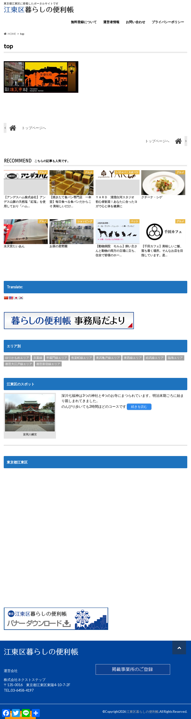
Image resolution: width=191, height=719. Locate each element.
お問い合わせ (135, 22)
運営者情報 (111, 22)
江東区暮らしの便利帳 (142, 712)
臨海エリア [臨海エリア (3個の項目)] (175, 358)
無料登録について (84, 22)
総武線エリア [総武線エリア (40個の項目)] (155, 358)
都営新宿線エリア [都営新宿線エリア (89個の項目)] (48, 364)
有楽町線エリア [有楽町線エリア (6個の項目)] (81, 358)
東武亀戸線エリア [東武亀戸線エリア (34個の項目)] (108, 358)
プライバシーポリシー (168, 22)
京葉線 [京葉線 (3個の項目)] (37, 358)
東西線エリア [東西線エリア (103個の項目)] (133, 358)
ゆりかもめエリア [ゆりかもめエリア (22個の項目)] (17, 358)
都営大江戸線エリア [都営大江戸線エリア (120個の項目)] (18, 364)
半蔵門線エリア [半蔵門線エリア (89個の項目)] (56, 358)
